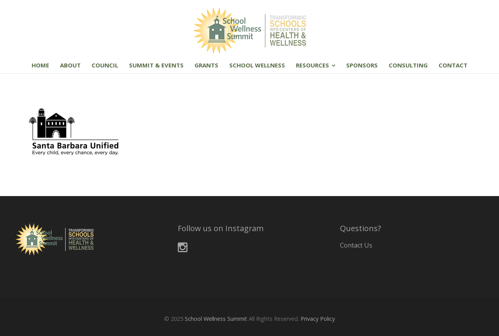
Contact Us (356, 245)
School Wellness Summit (216, 318)
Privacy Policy (318, 318)
